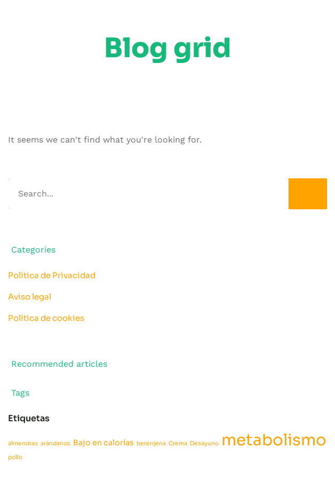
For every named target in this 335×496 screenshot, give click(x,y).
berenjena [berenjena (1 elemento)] (151, 443)
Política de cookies (46, 318)
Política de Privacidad (51, 275)
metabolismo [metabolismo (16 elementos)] (273, 440)
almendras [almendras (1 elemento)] (23, 443)
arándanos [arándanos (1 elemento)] (55, 443)
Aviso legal (29, 297)
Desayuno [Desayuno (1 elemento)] (204, 443)
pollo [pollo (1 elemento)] (15, 457)
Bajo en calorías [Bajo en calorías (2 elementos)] (103, 442)
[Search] (308, 193)
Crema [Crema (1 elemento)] (178, 443)
